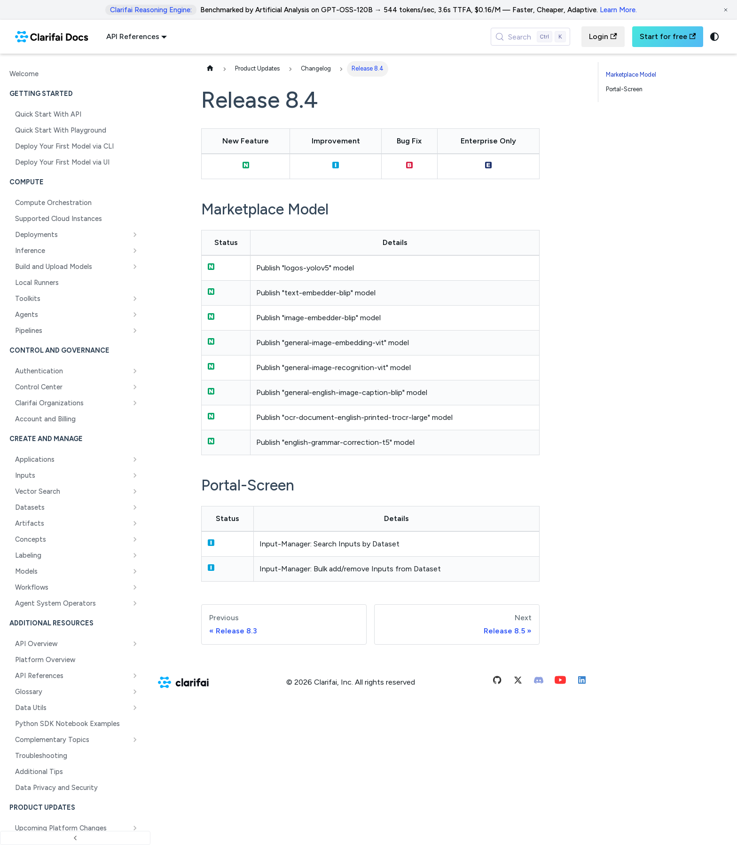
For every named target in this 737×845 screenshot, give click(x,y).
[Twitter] (518, 682)
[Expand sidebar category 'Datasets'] (134, 507)
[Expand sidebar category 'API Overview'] (134, 644)
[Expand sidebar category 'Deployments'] (134, 235)
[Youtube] (560, 682)
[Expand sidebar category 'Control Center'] (134, 387)
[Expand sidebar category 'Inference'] (134, 251)
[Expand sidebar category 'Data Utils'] (134, 708)
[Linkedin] (582, 682)
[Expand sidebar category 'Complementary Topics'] (134, 740)
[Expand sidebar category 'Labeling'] (134, 555)
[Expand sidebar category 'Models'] (134, 571)
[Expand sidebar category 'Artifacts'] (134, 523)
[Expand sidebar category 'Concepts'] (134, 539)
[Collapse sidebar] (75, 838)
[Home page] (210, 69)
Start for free (668, 36)
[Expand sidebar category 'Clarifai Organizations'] (134, 403)
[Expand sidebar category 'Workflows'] (134, 587)
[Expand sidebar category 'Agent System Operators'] (134, 603)
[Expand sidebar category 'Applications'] (134, 459)
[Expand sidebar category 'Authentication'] (134, 371)
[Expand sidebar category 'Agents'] (134, 315)
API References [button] (132, 36)
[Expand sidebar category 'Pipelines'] (134, 331)
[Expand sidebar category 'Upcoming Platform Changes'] (134, 828)
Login (603, 36)
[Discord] (538, 682)
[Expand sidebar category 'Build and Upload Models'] (134, 267)
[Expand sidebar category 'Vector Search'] (134, 491)
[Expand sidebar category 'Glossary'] (134, 692)
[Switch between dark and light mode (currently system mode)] (714, 36)
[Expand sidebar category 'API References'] (134, 676)
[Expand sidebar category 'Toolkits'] (134, 299)
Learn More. (618, 10)
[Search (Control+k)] (531, 37)
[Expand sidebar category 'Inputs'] (134, 475)
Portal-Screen (624, 89)
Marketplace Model (631, 74)
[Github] (497, 682)
